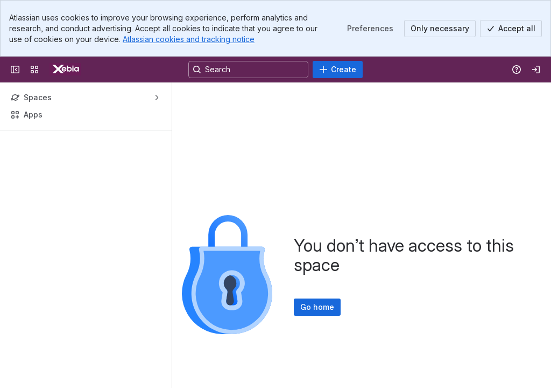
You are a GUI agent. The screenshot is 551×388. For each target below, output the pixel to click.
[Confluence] (65, 69)
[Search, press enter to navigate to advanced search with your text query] (248, 69)
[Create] (338, 69)
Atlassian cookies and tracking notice (189, 39)
